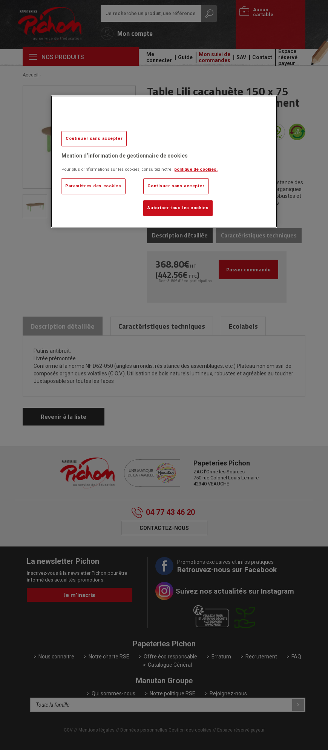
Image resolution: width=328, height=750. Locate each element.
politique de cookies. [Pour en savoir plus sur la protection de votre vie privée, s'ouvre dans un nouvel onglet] (196, 169)
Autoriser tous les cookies (177, 207)
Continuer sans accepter (94, 138)
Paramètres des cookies (93, 185)
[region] (164, 161)
